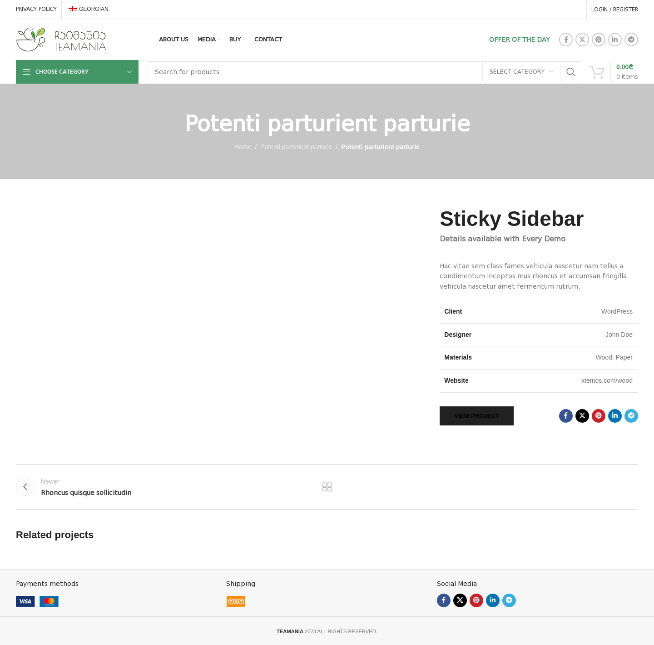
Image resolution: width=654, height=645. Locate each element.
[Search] (364, 71)
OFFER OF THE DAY (519, 39)
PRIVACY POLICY (36, 9)
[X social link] (582, 39)
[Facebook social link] (566, 39)
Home (242, 146)
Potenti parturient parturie (296, 146)
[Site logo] (61, 39)
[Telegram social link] (631, 39)
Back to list (327, 487)
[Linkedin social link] (615, 39)
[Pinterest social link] (598, 39)
